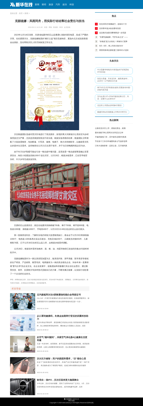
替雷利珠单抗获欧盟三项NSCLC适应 (113, 50)
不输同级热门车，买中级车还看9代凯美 (110, 137)
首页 (21, 13)
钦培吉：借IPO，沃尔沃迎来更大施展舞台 (58, 380)
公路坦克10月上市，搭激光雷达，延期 (110, 128)
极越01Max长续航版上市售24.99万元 (112, 112)
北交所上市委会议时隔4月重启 (109, 105)
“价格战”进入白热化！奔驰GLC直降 (113, 41)
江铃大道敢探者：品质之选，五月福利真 (111, 146)
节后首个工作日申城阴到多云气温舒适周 (111, 141)
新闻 (26, 13)
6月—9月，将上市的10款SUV (111, 46)
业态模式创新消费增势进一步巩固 (112, 33)
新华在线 (20, 4)
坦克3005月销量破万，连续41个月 (113, 24)
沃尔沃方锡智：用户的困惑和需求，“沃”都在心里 (61, 358)
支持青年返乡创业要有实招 (110, 28)
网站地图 (71, 401)
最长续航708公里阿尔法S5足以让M (109, 133)
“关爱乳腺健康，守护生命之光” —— (113, 37)
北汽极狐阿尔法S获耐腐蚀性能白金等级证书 (59, 294)
